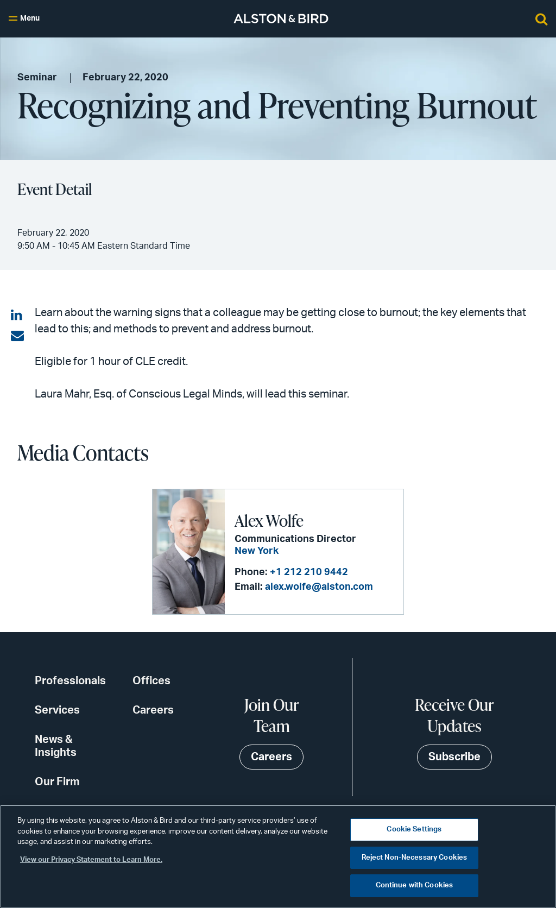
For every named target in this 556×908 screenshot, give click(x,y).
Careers (153, 710)
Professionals (70, 681)
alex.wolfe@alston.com (319, 587)
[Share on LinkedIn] (17, 315)
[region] (278, 856)
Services (57, 710)
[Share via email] (17, 336)
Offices (151, 681)
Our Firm (57, 782)
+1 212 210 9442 (309, 572)
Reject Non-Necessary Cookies (414, 857)
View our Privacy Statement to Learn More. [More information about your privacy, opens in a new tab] (91, 859)
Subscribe (454, 757)
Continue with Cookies (414, 885)
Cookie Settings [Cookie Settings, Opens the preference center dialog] (414, 829)
